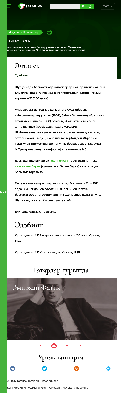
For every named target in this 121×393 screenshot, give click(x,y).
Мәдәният (14, 32)
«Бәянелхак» (59, 161)
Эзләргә (90, 6)
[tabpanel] (60, 309)
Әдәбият (22, 75)
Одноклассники (76, 368)
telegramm (108, 368)
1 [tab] (41, 346)
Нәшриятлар (31, 32)
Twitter (44, 368)
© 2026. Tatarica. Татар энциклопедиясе (32, 381)
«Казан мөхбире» (27, 166)
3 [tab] (67, 346)
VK (12, 368)
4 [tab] (80, 346)
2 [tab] (54, 346)
